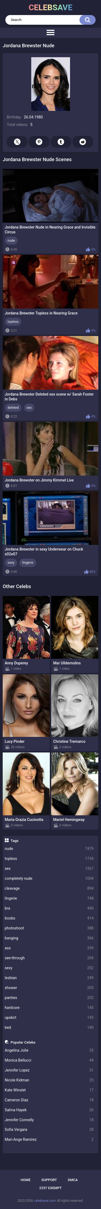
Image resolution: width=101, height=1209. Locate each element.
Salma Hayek (49, 1110)
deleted (13, 408)
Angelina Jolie (49, 1050)
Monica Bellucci (49, 1060)
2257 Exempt (50, 1188)
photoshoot (49, 928)
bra (49, 908)
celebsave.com (44, 1201)
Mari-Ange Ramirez (49, 1139)
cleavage (49, 888)
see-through (49, 958)
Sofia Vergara (49, 1129)
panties (49, 998)
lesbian (49, 978)
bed (49, 1027)
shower (49, 988)
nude (49, 848)
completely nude (49, 878)
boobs (49, 918)
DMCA (73, 1180)
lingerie (49, 898)
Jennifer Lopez (49, 1070)
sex (49, 868)
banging (49, 938)
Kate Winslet (49, 1090)
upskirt (49, 1017)
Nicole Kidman (49, 1080)
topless (49, 858)
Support (49, 1180)
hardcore (49, 1007)
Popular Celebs (23, 1042)
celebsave (50, 7)
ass (49, 948)
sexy (49, 968)
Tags (15, 840)
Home (25, 1180)
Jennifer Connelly (49, 1120)
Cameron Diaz (49, 1100)
